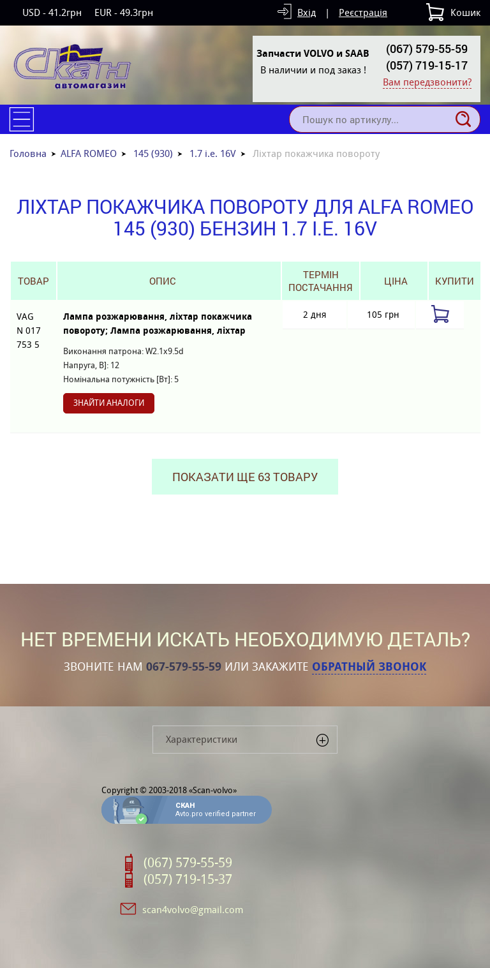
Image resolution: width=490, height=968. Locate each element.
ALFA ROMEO (89, 153)
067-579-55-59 (183, 666)
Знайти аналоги (108, 403)
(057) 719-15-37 (188, 879)
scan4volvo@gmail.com (192, 910)
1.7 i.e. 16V (212, 153)
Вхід (306, 12)
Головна (28, 153)
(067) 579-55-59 (427, 48)
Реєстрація (363, 12)
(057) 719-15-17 (427, 65)
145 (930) (153, 153)
